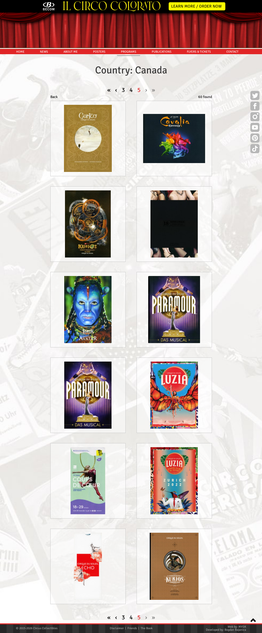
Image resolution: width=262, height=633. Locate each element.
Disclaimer (117, 628)
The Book (146, 628)
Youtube (254, 128)
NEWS (44, 52)
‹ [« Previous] (116, 90)
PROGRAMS (128, 52)
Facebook (254, 107)
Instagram (254, 117)
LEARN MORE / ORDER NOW (196, 6)
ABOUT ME (70, 52)
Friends (132, 628)
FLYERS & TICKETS (199, 52)
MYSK (242, 627)
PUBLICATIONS (161, 52)
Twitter (254, 96)
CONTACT (232, 52)
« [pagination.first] (109, 90)
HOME (20, 52)
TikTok (254, 149)
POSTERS (99, 52)
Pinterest (254, 138)
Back (54, 97)
